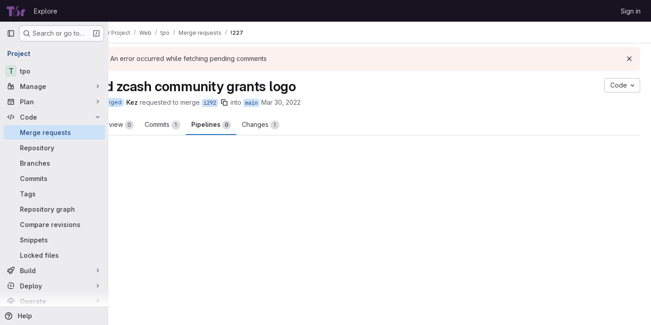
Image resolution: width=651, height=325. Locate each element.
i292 (240, 103)
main (282, 103)
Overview (145, 125)
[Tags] (54, 193)
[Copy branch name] (255, 102)
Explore (45, 11)
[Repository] (54, 147)
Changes (291, 125)
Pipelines (242, 125)
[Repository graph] (54, 209)
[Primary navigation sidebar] (11, 33)
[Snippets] (54, 239)
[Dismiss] (629, 58)
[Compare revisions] (54, 224)
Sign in (631, 11)
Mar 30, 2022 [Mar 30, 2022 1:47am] (311, 102)
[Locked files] (54, 255)
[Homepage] (16, 11)
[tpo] (54, 71)
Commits (193, 125)
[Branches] (54, 163)
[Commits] (54, 178)
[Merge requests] (54, 132)
